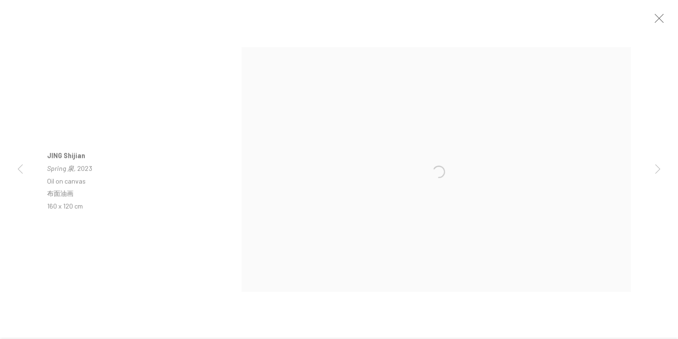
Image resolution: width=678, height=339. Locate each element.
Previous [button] (20, 169)
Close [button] (663, 21)
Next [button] (658, 169)
